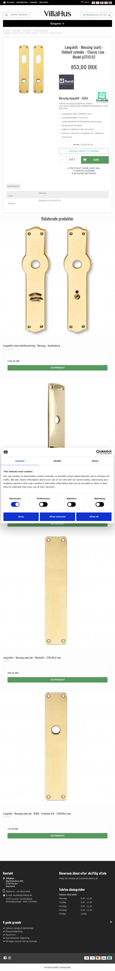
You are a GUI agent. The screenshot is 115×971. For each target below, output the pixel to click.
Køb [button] (89, 159)
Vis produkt (57, 367)
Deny (21, 516)
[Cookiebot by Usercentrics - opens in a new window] (98, 452)
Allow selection (57, 516)
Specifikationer (13, 186)
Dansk (85, 2)
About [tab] (95, 460)
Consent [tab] (20, 460)
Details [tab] (57, 460)
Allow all (94, 516)
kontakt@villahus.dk (22, 895)
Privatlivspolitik (51, 967)
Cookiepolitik (65, 967)
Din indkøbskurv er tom (97, 14)
